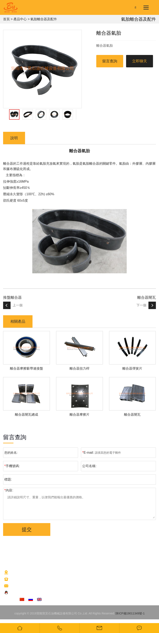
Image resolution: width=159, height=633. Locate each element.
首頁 (6, 19)
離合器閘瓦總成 (26, 414)
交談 (20, 593)
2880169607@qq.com (34, 586)
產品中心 (20, 19)
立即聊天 (139, 61)
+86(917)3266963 (28, 579)
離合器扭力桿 (79, 368)
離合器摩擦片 (79, 414)
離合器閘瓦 (146, 297)
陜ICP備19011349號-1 (130, 613)
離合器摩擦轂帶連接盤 (26, 368)
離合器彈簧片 (132, 368)
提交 (27, 529)
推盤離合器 (12, 297)
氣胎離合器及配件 (43, 19)
